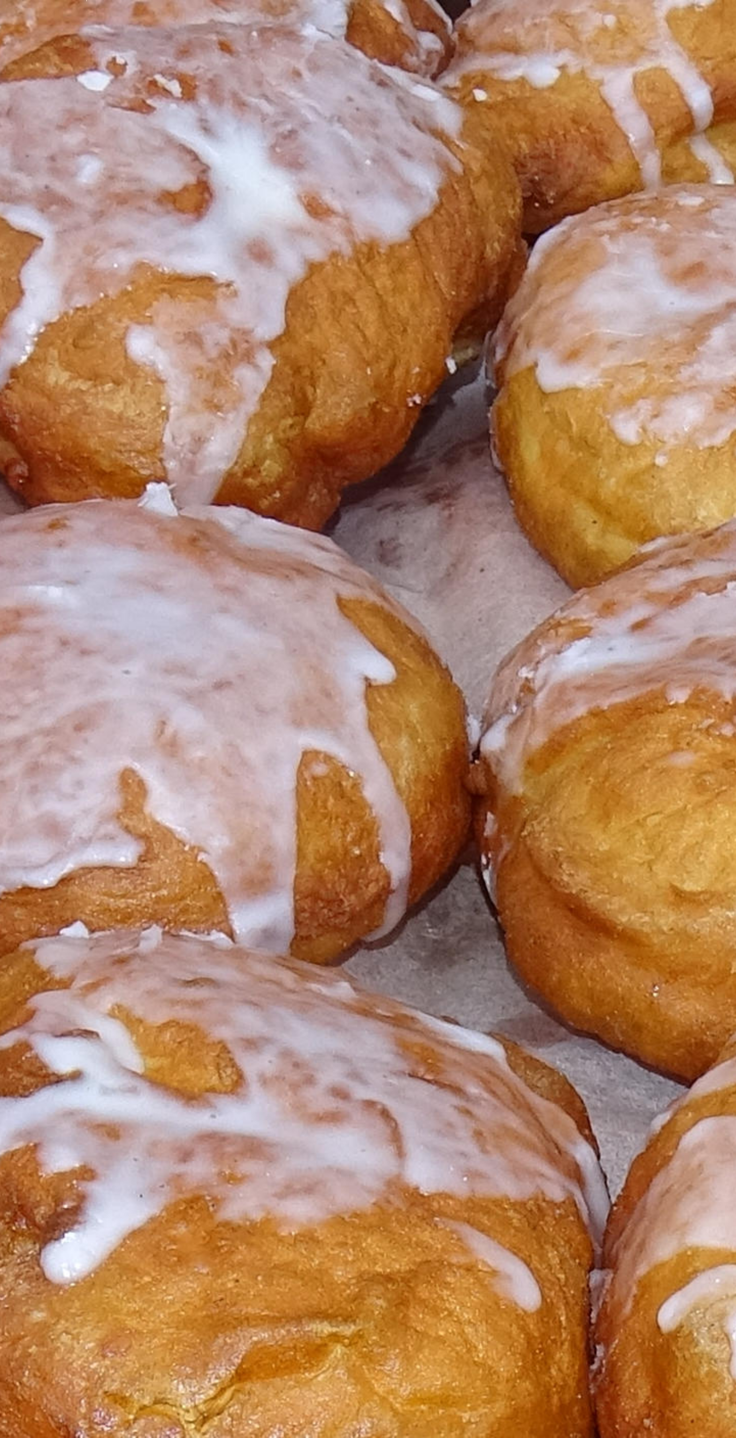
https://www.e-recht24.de (116, 1399)
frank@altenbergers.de (137, 593)
